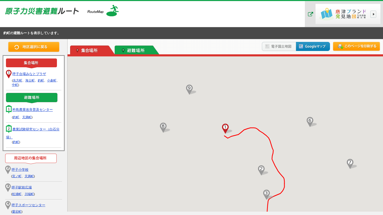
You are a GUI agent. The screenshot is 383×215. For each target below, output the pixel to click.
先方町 (17, 80)
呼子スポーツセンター (28, 205)
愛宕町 (16, 211)
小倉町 (51, 80)
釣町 (41, 80)
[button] (225, 129)
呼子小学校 (20, 170)
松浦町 (16, 194)
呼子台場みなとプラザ (29, 74)
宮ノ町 (16, 176)
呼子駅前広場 (22, 187)
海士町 (30, 80)
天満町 (27, 117)
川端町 (29, 194)
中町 (15, 84)
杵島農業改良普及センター (32, 110)
